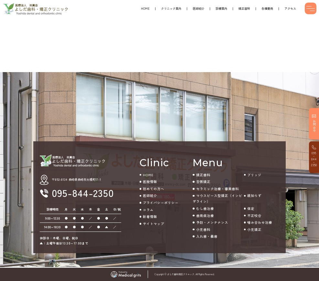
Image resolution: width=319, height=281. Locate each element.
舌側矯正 (203, 181)
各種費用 (267, 8)
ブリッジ (254, 174)
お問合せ (314, 126)
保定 (250, 208)
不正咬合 (254, 215)
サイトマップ (153, 223)
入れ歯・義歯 (207, 236)
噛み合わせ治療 (259, 222)
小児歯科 (203, 229)
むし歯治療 (205, 208)
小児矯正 (254, 229)
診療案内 (221, 8)
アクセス (290, 8)
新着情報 (150, 216)
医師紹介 (198, 8)
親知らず (254, 195)
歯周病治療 (205, 215)
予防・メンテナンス (212, 222)
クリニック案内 (171, 8)
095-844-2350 (314, 159)
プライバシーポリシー (160, 202)
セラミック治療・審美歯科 (217, 188)
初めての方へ (153, 188)
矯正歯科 (244, 8)
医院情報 (150, 181)
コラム (148, 209)
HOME (145, 8)
